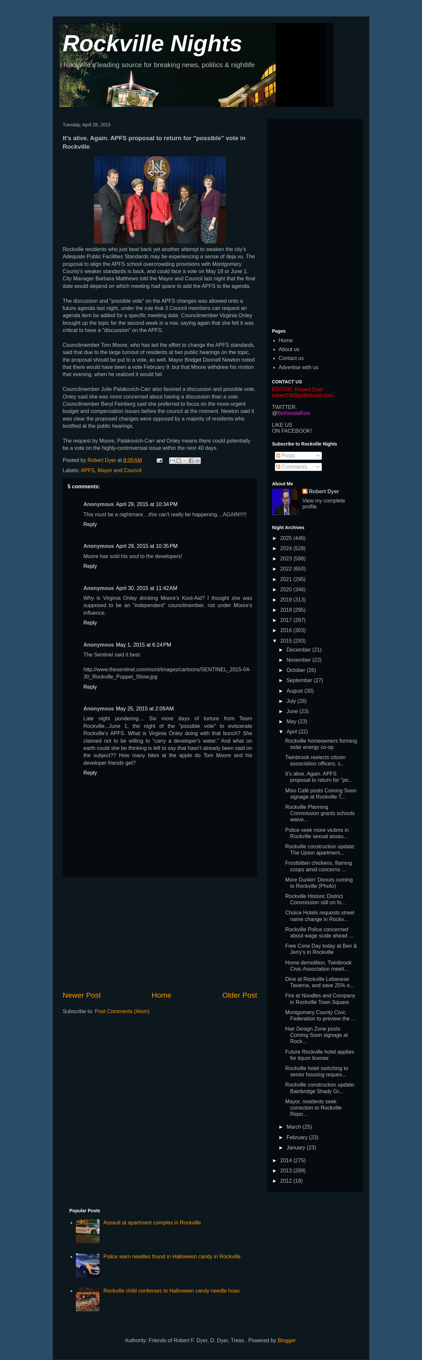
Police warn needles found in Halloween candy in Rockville (171, 1256)
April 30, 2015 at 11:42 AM (146, 588)
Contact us (291, 358)
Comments (291, 467)
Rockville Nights (152, 43)
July (291, 701)
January (296, 1147)
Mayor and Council (119, 470)
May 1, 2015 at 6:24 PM (143, 645)
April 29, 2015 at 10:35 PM (146, 546)
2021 (286, 579)
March (294, 1127)
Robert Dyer (324, 491)
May (292, 721)
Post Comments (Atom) (122, 1011)
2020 (286, 589)
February (297, 1137)
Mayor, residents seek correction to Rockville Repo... (313, 1108)
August (295, 691)
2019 (286, 600)
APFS (88, 470)
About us (289, 349)
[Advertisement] (160, 933)
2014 (286, 1160)
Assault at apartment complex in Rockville (152, 1222)
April (292, 731)
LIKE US (282, 425)
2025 (286, 538)
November (299, 660)
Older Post (239, 995)
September (300, 680)
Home (161, 995)
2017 (286, 620)
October (296, 670)
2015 (286, 641)
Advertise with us (298, 367)
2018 (286, 610)
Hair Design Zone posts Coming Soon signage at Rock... (316, 1035)
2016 (286, 630)
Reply (90, 524)
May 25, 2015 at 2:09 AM (145, 708)
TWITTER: (284, 407)
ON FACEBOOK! (292, 431)
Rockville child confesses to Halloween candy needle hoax (171, 1291)
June (292, 711)
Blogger (286, 1340)
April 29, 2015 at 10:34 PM (146, 504)
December (299, 650)
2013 (286, 1170)
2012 (286, 1181)
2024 (286, 548)
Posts (285, 455)
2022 (286, 569)
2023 (286, 558)
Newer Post (82, 995)
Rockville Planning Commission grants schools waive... (320, 813)
